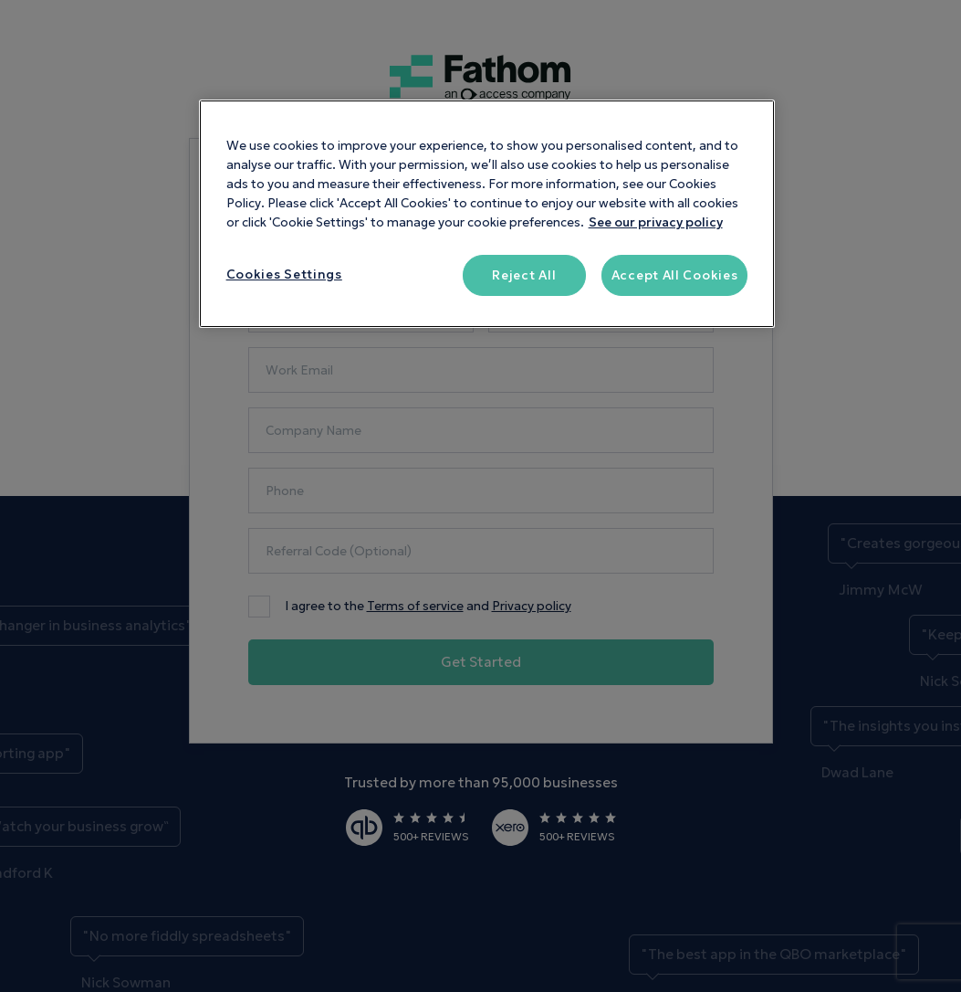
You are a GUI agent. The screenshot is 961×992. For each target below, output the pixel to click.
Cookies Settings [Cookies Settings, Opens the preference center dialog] (284, 274)
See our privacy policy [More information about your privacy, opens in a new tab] (656, 222)
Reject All (524, 275)
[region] (487, 214)
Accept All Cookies (674, 275)
